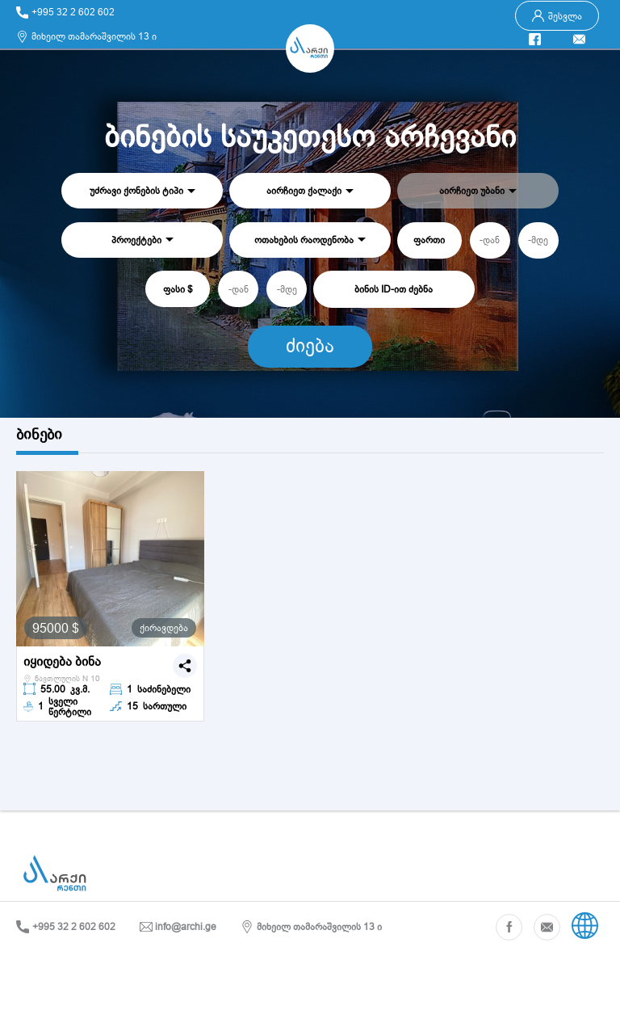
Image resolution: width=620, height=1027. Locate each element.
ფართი (429, 240)
